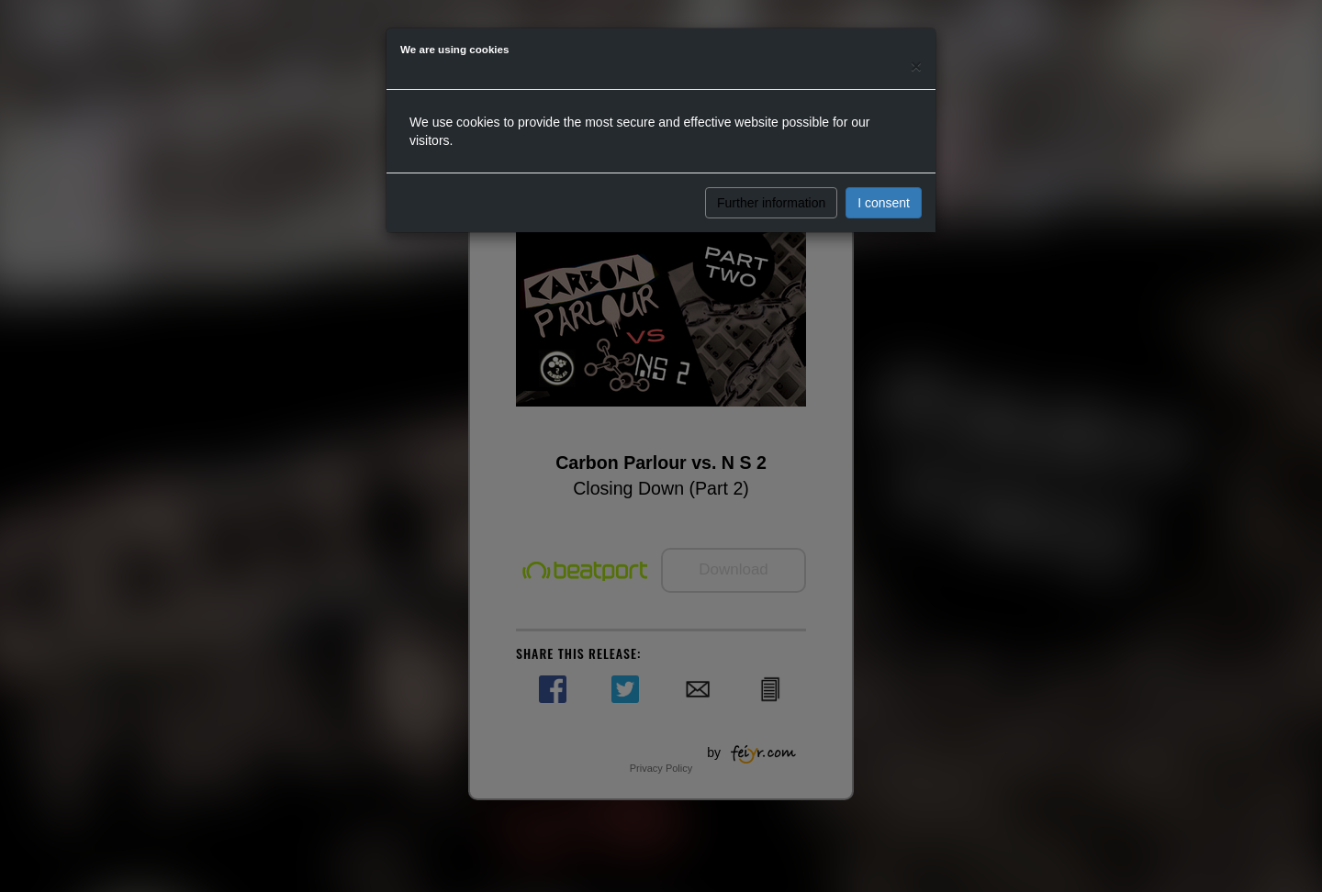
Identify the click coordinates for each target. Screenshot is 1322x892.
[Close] (916, 65)
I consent (883, 202)
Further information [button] (771, 202)
